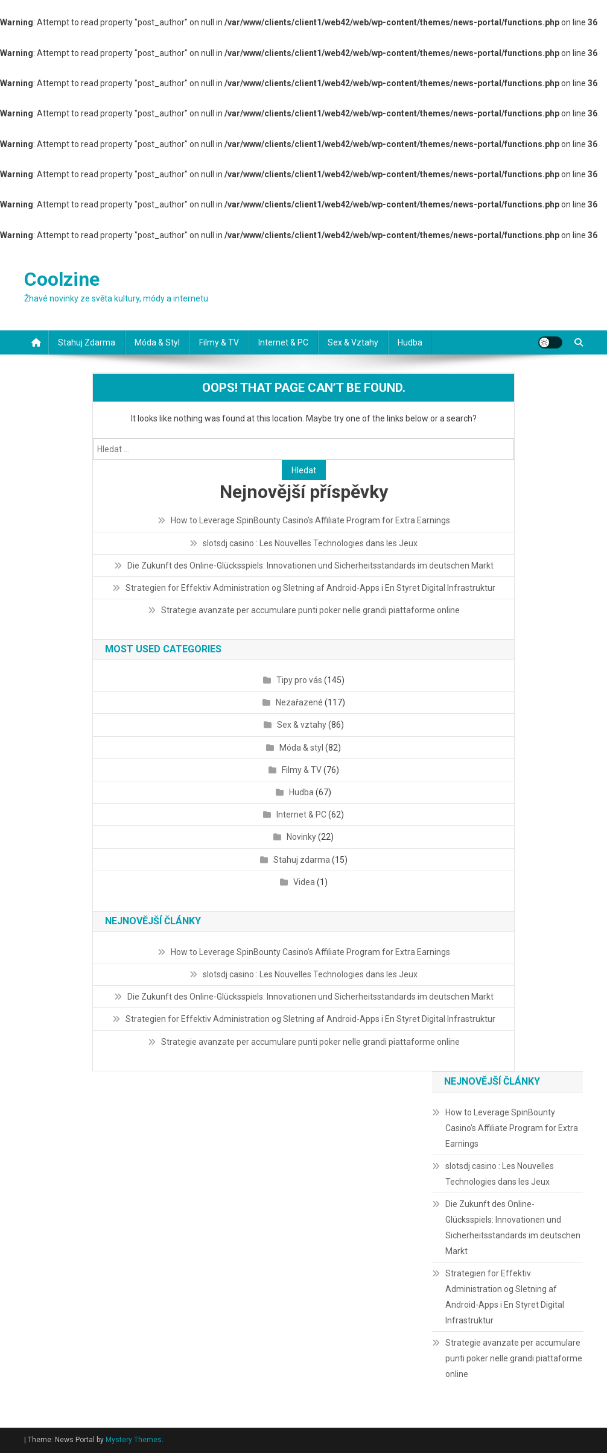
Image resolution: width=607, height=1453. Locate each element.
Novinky (301, 837)
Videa (304, 882)
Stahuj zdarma (86, 342)
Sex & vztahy (353, 342)
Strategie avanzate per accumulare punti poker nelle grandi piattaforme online (310, 610)
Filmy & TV (219, 342)
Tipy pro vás (299, 680)
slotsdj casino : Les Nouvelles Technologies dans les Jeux (310, 543)
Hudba (410, 342)
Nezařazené (299, 702)
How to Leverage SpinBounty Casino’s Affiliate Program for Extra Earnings (310, 520)
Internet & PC (283, 342)
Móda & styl (157, 342)
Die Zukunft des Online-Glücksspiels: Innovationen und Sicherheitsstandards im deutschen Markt (310, 565)
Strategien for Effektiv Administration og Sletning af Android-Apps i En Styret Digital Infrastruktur (310, 588)
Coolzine (62, 279)
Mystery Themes (134, 1440)
